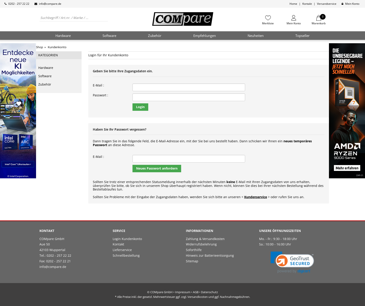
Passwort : (100, 95)
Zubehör (44, 84)
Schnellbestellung (126, 255)
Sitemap (192, 261)
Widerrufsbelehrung (201, 244)
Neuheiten (256, 35)
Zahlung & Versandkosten (205, 239)
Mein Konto (352, 4)
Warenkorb (319, 20)
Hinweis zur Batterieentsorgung (210, 255)
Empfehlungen (204, 35)
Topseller (302, 35)
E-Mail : (98, 85)
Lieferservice (122, 250)
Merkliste (268, 23)
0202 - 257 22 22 (18, 4)
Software (45, 76)
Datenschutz (209, 292)
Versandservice (326, 4)
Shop (39, 47)
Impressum (182, 292)
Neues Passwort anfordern (157, 168)
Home (293, 4)
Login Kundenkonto (127, 239)
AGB (195, 292)
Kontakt (307, 4)
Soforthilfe (194, 250)
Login (140, 107)
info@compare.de (50, 4)
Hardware (45, 68)
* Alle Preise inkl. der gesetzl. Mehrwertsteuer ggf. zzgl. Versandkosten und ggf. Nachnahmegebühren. (182, 297)
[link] (292, 262)
